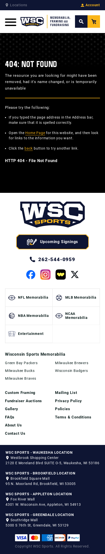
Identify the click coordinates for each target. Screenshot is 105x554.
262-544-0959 (52, 259)
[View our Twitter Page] (75, 274)
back (28, 148)
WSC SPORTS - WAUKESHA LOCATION (39, 452)
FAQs (9, 417)
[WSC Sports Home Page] (45, 21)
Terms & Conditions (73, 417)
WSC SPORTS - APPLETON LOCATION (39, 494)
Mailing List (66, 392)
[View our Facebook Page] (30, 274)
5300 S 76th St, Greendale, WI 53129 (37, 525)
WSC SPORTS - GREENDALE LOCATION (40, 515)
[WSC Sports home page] (52, 215)
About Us (13, 425)
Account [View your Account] (90, 5)
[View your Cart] (94, 21)
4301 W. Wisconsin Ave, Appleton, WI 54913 (43, 504)
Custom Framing (20, 392)
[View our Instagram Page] (45, 274)
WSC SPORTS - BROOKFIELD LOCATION (41, 473)
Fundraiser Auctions (23, 401)
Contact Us (15, 433)
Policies (62, 409)
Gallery (11, 409)
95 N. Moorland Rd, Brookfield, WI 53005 (41, 484)
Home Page (35, 133)
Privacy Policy (68, 401)
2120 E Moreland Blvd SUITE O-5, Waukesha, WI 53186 (53, 463)
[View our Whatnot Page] (61, 274)
